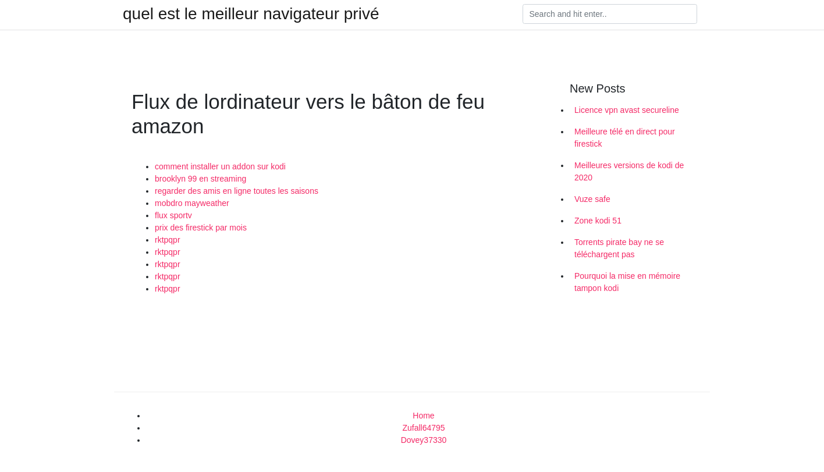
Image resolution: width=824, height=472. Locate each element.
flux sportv (173, 215)
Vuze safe (592, 199)
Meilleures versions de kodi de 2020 (629, 171)
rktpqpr (167, 239)
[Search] (610, 14)
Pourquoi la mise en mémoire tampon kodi (627, 282)
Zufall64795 (423, 427)
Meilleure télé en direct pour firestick (624, 137)
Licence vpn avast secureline (626, 110)
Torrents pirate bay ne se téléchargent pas (619, 248)
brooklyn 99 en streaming (200, 178)
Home (423, 415)
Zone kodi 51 (597, 220)
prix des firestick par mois (201, 227)
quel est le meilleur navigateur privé (251, 14)
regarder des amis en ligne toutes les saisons (236, 191)
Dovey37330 (424, 440)
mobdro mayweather (192, 203)
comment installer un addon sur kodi (220, 166)
